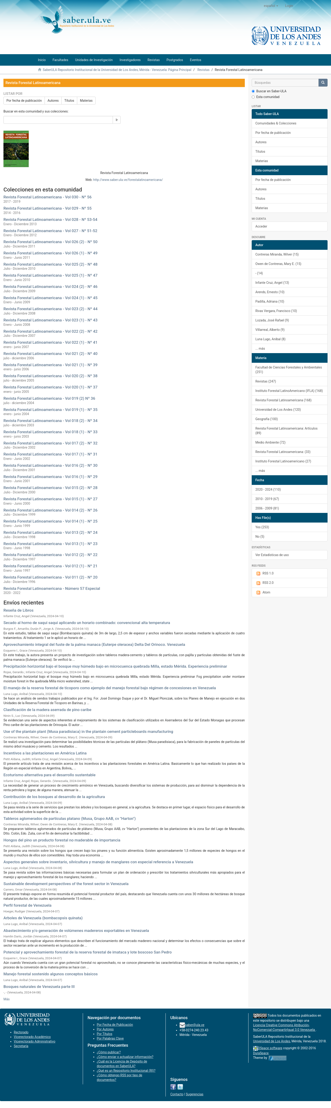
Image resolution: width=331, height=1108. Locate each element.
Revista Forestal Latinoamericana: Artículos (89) (286, 431)
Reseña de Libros (18, 610)
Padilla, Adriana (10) (269, 301)
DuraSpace (261, 1053)
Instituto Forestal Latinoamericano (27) (283, 461)
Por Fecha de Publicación (115, 1024)
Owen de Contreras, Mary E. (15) (278, 264)
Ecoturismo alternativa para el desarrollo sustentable (49, 775)
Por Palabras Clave (110, 1038)
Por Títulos (104, 1034)
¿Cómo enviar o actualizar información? (125, 1057)
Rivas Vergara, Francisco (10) (276, 311)
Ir (117, 120)
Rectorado (21, 1032)
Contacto (176, 1094)
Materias (86, 100)
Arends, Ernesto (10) (270, 292)
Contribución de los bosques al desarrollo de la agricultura (54, 796)
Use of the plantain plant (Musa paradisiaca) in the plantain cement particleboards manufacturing (88, 731)
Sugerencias (194, 1094)
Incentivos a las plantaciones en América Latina (45, 753)
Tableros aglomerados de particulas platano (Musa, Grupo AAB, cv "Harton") (69, 818)
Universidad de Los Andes (271, 1041)
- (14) (259, 273)
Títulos (69, 100)
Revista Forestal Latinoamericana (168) (283, 400)
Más (6, 999)
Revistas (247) (265, 381)
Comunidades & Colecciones (275, 123)
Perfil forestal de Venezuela (27, 905)
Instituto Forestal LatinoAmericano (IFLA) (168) (289, 391)
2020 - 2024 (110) (268, 489)
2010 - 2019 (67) (267, 499)
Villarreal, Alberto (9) (270, 330)
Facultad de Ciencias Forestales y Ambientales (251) (288, 370)
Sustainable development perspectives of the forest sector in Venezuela (65, 883)
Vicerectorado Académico (32, 1037)
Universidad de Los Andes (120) (278, 409)
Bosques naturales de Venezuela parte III (39, 986)
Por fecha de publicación (24, 100)
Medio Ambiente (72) (270, 442)
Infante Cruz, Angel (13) (272, 282)
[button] (271, 5)
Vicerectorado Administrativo (34, 1041)
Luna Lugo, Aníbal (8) (270, 339)
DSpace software (270, 1048)
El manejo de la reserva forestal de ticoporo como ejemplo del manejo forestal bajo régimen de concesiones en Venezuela (109, 688)
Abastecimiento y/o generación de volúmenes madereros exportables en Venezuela (76, 930)
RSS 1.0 (264, 573)
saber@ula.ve (194, 1025)
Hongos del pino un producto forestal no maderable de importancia (61, 840)
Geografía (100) (266, 419)
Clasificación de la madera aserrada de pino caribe (47, 709)
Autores (53, 100)
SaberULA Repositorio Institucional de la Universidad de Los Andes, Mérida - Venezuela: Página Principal (117, 70)
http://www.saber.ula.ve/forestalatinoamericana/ (128, 180)
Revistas (203, 70)
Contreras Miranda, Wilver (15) (277, 254)
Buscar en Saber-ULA (269, 91)
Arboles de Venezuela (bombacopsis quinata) (43, 918)
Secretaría (21, 1046)
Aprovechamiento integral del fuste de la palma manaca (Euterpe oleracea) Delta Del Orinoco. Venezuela (94, 644)
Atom (262, 593)
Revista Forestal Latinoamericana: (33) (283, 452)
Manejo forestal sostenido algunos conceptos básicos (50, 974)
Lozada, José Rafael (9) (272, 320)
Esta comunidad (266, 97)
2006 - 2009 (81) (267, 508)
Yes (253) (262, 527)
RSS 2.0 (264, 583)
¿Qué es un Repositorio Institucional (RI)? (126, 1070)
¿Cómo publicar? (109, 1052)
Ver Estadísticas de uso (272, 555)
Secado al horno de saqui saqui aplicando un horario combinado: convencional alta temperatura (86, 622)
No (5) (259, 536)
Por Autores (105, 1029)
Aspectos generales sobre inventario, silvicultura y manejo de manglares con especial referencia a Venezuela (98, 862)
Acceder (261, 226)
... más (260, 348)
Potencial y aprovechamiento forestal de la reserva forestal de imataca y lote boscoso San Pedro (87, 952)
